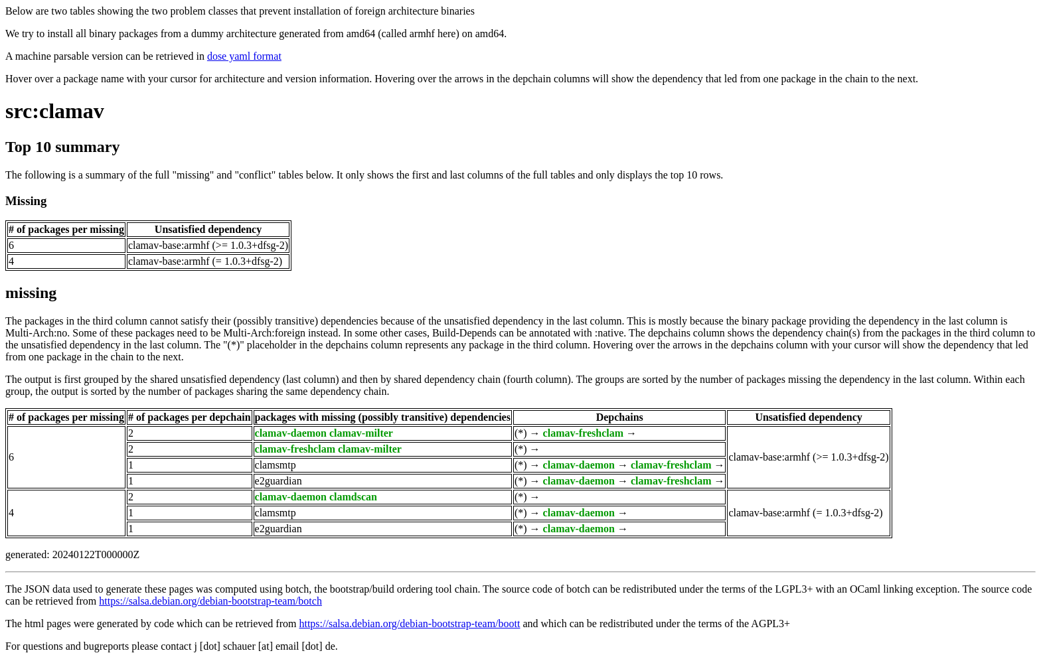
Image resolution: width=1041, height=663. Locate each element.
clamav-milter (361, 433)
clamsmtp (275, 465)
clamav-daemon (291, 433)
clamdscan (353, 496)
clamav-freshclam (583, 433)
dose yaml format (244, 56)
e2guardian (278, 480)
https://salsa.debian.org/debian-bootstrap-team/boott (409, 623)
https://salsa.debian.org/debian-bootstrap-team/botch (210, 601)
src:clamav (54, 111)
